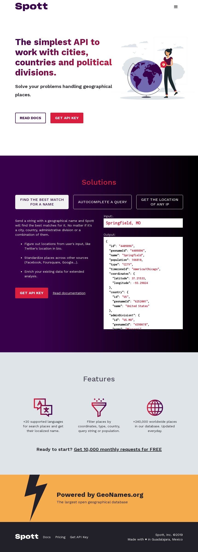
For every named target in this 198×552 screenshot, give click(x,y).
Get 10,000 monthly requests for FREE (118, 449)
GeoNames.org (119, 494)
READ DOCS (30, 118)
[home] (31, 7)
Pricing (60, 537)
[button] (176, 7)
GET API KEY (67, 118)
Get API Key (79, 537)
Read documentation (69, 293)
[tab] (42, 202)
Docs (47, 537)
